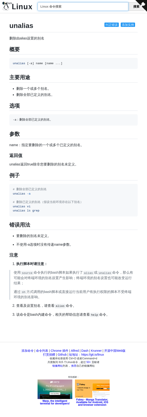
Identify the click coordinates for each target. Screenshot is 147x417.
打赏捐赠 (49, 354)
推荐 (73, 365)
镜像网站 (57, 365)
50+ (88, 362)
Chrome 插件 (59, 350)
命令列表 (42, 350)
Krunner (96, 350)
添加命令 (27, 350)
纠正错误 (112, 24)
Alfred (75, 350)
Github (62, 354)
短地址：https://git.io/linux (86, 354)
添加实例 (128, 24)
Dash (85, 350)
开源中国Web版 (115, 350)
